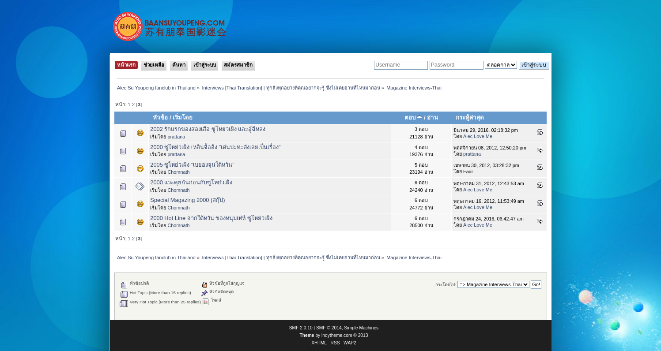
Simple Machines (361, 327)
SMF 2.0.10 (301, 327)
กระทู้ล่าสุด (470, 117)
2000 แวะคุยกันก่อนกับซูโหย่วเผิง (191, 182)
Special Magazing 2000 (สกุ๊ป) (187, 200)
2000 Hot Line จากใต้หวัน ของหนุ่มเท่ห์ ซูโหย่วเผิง (211, 218)
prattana (176, 136)
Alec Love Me (477, 136)
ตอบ (413, 117)
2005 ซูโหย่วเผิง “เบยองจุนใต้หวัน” (192, 164)
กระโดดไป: (445, 284)
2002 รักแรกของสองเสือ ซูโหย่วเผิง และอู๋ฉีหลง (207, 129)
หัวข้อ (160, 117)
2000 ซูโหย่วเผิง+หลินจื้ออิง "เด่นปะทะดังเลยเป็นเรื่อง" (215, 147)
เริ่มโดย (183, 117)
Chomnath (178, 172)
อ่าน (432, 117)
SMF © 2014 (329, 327)
